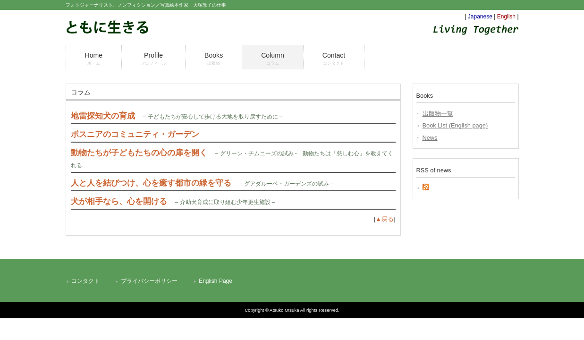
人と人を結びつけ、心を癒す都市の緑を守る (151, 182)
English (506, 16)
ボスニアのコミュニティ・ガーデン (135, 134)
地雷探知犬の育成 (103, 115)
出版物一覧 (438, 113)
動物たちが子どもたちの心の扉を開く (139, 152)
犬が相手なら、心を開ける (119, 201)
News (430, 137)
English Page (215, 281)
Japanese (480, 16)
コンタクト (85, 281)
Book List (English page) (455, 125)
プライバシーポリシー (149, 281)
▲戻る (384, 218)
